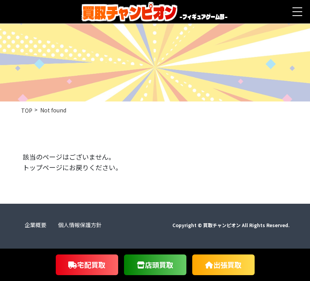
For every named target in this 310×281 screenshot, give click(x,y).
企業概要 (35, 225)
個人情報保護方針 (80, 225)
